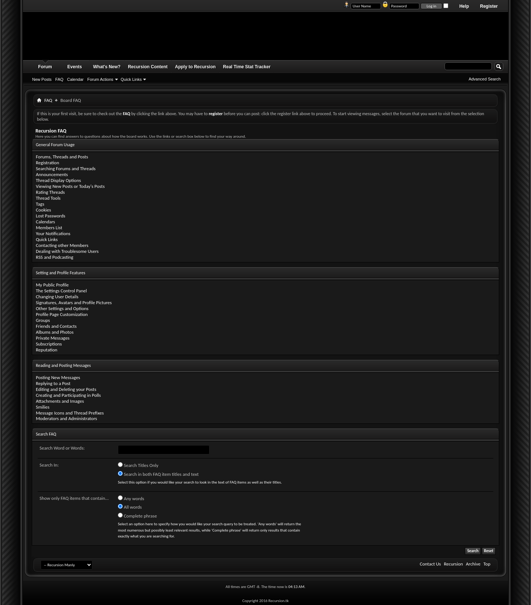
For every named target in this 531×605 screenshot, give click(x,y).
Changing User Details (57, 296)
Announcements (52, 174)
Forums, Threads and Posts (62, 156)
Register (489, 6)
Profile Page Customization (62, 314)
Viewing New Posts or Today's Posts (70, 186)
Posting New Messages (58, 377)
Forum (45, 66)
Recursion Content (147, 66)
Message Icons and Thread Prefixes (70, 413)
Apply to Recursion (195, 66)
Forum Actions (100, 79)
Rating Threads (50, 192)
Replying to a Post (53, 383)
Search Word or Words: (62, 448)
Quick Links (131, 79)
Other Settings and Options (62, 308)
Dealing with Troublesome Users (67, 251)
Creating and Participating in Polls (68, 395)
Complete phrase (137, 516)
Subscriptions (49, 344)
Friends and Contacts (56, 326)
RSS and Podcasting (55, 257)
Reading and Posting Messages (63, 365)
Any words (131, 498)
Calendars (45, 221)
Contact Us (430, 564)
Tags (40, 204)
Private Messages (52, 338)
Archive (473, 564)
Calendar (75, 79)
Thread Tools (48, 198)
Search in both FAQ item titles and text (158, 474)
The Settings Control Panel (61, 290)
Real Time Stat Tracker (247, 66)
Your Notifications (53, 233)
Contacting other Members (62, 245)
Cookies (43, 210)
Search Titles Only (138, 465)
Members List (49, 227)
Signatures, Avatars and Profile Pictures (74, 302)
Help (464, 6)
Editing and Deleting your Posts (66, 389)
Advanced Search (485, 79)
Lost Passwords (50, 216)
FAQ (59, 79)
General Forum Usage (55, 144)
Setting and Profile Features (60, 272)
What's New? (106, 66)
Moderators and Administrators (66, 418)
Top (486, 564)
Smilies (43, 407)
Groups (43, 320)
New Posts (42, 79)
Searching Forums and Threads (66, 168)
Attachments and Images (60, 401)
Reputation (46, 350)
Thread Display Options (58, 180)
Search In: (49, 465)
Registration (47, 162)
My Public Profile (52, 285)
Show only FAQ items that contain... (74, 498)
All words (130, 507)
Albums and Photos (55, 332)
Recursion (453, 564)
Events (74, 66)
